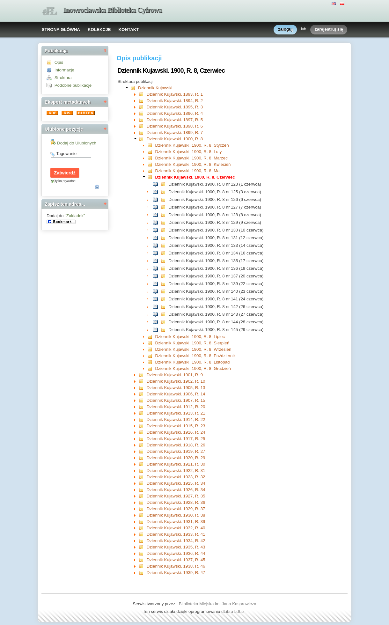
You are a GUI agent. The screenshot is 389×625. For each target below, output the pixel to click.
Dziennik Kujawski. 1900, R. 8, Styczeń (192, 145)
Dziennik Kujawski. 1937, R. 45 (176, 559)
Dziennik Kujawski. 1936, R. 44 (176, 553)
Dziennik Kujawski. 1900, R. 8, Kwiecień (193, 164)
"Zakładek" (75, 215)
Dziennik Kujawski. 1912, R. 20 (176, 406)
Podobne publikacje (73, 85)
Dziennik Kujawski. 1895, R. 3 (175, 107)
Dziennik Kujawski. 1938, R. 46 (176, 566)
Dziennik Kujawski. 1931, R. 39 (176, 521)
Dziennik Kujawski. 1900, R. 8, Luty (188, 151)
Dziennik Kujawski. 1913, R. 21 (176, 413)
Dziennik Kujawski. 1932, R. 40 (176, 528)
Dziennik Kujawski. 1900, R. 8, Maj (187, 170)
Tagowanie (66, 153)
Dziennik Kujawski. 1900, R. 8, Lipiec (190, 336)
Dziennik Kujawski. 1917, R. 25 (176, 438)
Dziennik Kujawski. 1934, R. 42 (176, 540)
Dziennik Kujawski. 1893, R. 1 (175, 94)
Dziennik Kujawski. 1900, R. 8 (175, 138)
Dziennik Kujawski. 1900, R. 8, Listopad (192, 362)
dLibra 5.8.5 (233, 611)
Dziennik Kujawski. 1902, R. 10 (176, 381)
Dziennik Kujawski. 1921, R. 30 (176, 464)
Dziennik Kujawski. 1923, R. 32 (176, 476)
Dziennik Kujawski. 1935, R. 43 (176, 547)
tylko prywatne (65, 181)
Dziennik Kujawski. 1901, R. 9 (175, 374)
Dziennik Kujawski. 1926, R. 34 (176, 489)
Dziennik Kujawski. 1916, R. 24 (176, 432)
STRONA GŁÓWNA (61, 29)
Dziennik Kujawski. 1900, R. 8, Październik (195, 355)
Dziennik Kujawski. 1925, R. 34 (176, 483)
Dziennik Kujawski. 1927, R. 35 (176, 496)
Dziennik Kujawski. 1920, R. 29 (176, 457)
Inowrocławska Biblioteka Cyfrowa (112, 10)
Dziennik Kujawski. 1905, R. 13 (176, 387)
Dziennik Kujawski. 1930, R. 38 (176, 515)
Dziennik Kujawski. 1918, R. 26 (176, 445)
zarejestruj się (329, 29)
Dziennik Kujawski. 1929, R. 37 (176, 508)
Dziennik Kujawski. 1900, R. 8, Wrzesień (193, 349)
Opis (59, 62)
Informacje (64, 70)
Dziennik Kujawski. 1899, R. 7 (175, 132)
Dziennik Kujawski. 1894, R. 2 (175, 100)
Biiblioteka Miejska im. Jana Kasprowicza (217, 603)
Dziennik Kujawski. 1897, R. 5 (175, 119)
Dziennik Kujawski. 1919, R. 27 (176, 451)
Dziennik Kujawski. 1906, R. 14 (176, 394)
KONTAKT (128, 29)
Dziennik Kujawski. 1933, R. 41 (176, 534)
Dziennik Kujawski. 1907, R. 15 (176, 400)
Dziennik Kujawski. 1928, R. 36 (176, 502)
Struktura (63, 77)
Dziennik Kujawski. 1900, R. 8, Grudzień (193, 368)
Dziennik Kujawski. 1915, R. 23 (176, 425)
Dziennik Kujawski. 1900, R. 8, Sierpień (192, 343)
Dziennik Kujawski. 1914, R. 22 (176, 419)
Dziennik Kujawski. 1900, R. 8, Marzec (191, 158)
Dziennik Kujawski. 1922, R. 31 (176, 470)
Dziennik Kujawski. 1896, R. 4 (175, 113)
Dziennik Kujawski (155, 87)
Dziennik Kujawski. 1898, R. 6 (175, 126)
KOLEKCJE (99, 29)
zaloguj (285, 29)
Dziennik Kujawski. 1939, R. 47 (176, 572)
